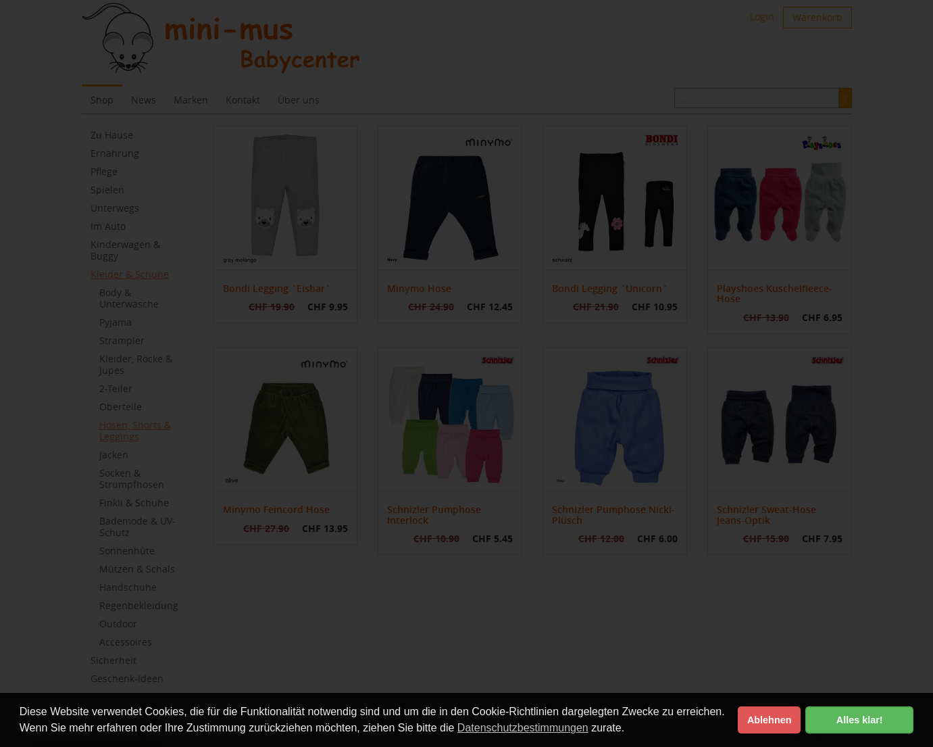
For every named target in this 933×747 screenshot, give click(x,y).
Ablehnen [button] (769, 720)
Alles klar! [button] (859, 720)
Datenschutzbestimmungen (522, 727)
